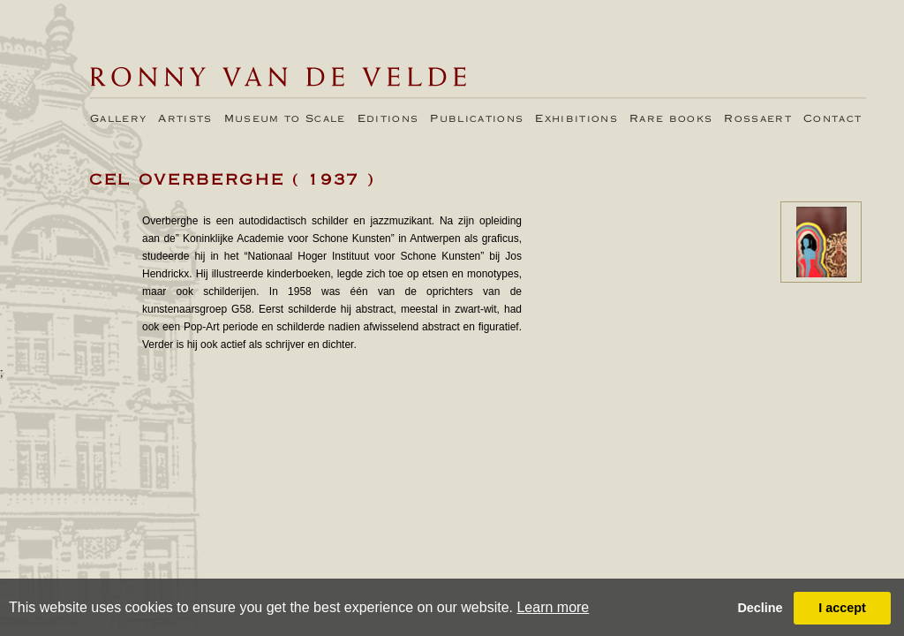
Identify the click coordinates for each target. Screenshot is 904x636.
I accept (842, 608)
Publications (477, 119)
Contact (832, 119)
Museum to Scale (285, 119)
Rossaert (758, 119)
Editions (388, 119)
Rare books (670, 119)
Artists (185, 119)
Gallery (118, 119)
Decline (759, 608)
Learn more (552, 607)
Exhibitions (576, 119)
